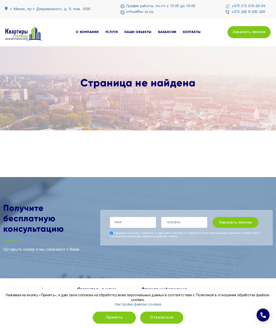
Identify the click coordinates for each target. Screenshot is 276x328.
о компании (87, 32)
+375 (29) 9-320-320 (248, 12)
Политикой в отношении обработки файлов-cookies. (144, 236)
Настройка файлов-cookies (138, 304)
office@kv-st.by (140, 12)
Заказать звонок (249, 32)
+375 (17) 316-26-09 (248, 6)
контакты (192, 32)
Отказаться (161, 317)
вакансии (167, 32)
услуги (111, 32)
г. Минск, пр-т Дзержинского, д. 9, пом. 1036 (50, 9)
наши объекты (138, 32)
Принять (114, 317)
